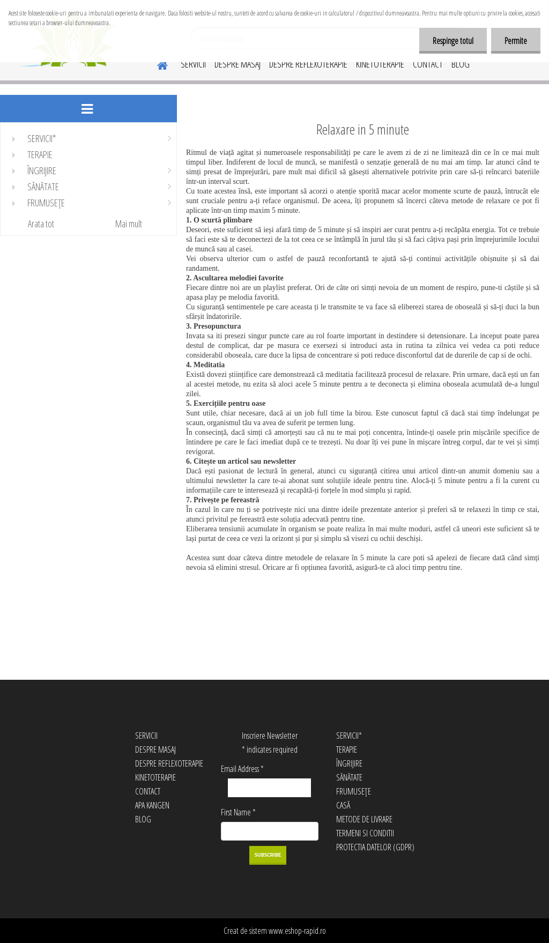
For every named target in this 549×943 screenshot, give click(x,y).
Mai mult (128, 223)
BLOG (460, 63)
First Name (238, 812)
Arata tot (41, 223)
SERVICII (193, 63)
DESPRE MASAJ (237, 63)
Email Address (242, 769)
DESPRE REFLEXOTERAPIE (308, 63)
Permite (516, 41)
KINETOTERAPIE (380, 63)
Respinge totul (453, 41)
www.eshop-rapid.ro (297, 931)
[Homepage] (156, 63)
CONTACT (428, 63)
